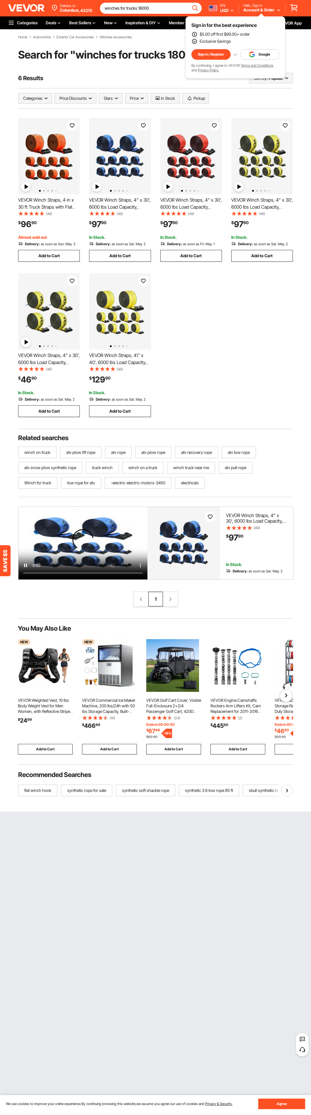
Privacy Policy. (208, 70)
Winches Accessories (116, 37)
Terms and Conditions (257, 65)
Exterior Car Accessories (75, 37)
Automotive (42, 37)
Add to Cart (49, 255)
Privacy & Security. (218, 1104)
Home (22, 37)
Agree (282, 1104)
